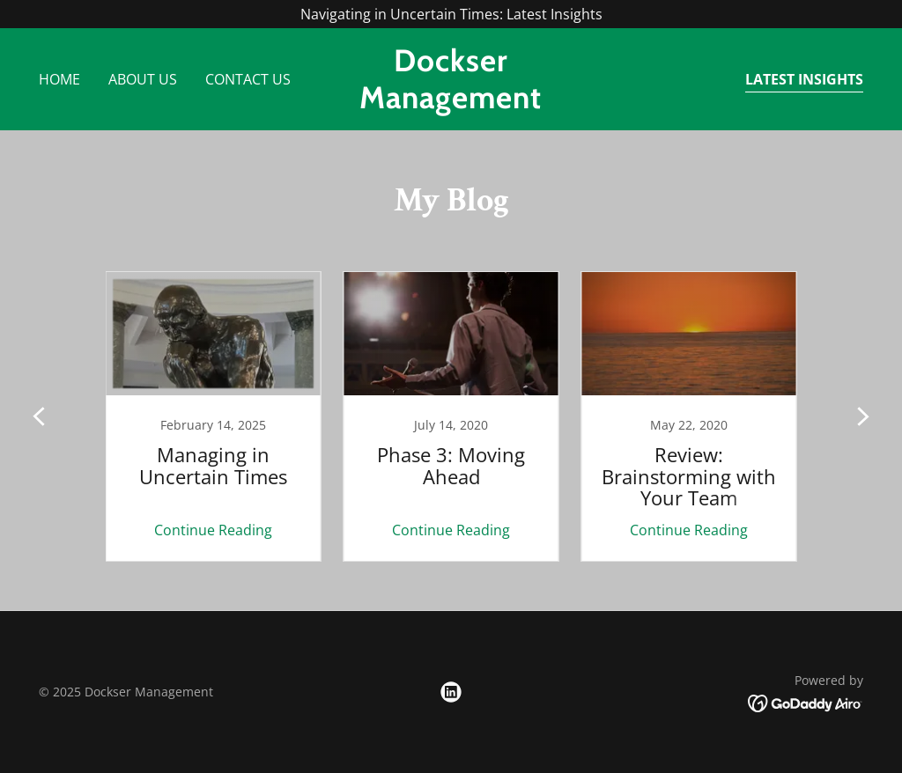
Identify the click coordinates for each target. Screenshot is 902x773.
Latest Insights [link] (804, 79)
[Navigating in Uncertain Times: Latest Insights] (451, 14)
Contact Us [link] (248, 79)
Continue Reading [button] (213, 530)
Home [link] (59, 79)
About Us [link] (142, 79)
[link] (451, 103)
